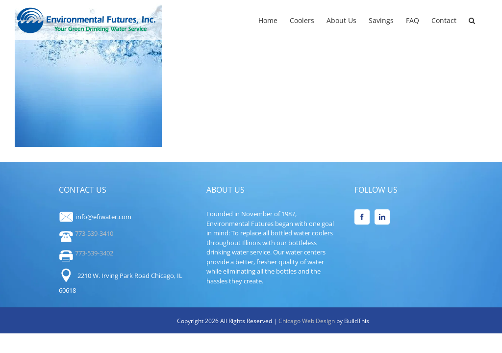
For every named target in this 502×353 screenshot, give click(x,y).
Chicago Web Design (307, 321)
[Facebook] (362, 217)
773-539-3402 (86, 253)
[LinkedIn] (382, 217)
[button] (472, 20)
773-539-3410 (86, 233)
